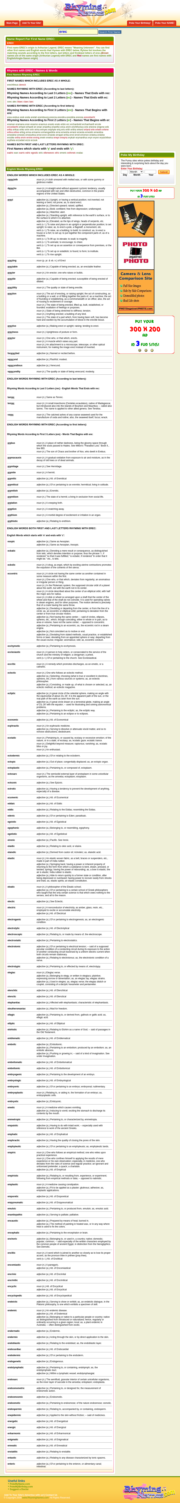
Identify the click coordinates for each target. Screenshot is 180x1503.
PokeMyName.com (20, 1484)
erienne (92, 127)
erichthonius (77, 127)
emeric (63, 152)
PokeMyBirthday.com (21, 1486)
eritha (73, 129)
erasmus (42, 124)
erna (58, 132)
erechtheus (12, 84)
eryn (90, 137)
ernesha (65, 132)
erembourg (43, 117)
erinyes (44, 129)
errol (71, 135)
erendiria (70, 117)
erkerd (80, 129)
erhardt (29, 127)
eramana (20, 124)
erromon (84, 135)
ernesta (81, 132)
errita (66, 135)
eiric (41, 152)
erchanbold (75, 124)
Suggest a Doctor (19, 1489)
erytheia (11, 140)
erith (68, 129)
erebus (15, 117)
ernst (39, 135)
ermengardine (48, 132)
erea (9, 117)
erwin (42, 137)
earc (16, 152)
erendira (61, 117)
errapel (59, 135)
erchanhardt (88, 124)
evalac (79, 152)
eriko (22, 129)
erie (86, 127)
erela (27, 117)
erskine (101, 135)
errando (51, 135)
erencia (53, 117)
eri (35, 127)
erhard (22, 127)
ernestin (89, 132)
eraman (11, 124)
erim (27, 129)
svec (9, 101)
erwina (49, 137)
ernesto (21, 135)
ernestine (11, 135)
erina (37, 129)
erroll (77, 135)
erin (32, 129)
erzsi (27, 140)
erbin (63, 124)
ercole (98, 124)
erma (28, 132)
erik (107, 127)
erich (68, 127)
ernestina (98, 132)
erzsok (34, 140)
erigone (101, 127)
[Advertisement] (51, 160)
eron (44, 135)
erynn (96, 137)
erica (62, 127)
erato (57, 124)
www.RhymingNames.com (35, 1497)
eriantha (47, 127)
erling (22, 132)
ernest (73, 132)
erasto (51, 124)
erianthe (56, 127)
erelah (34, 117)
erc (68, 124)
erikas (16, 129)
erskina (93, 135)
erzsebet (20, 140)
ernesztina (30, 135)
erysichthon (105, 137)
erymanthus (82, 137)
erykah (71, 137)
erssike (10, 137)
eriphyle (52, 129)
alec (15, 101)
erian (39, 127)
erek (22, 117)
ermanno (36, 132)
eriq (59, 129)
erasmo (34, 124)
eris (63, 129)
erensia (79, 117)
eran (27, 124)
